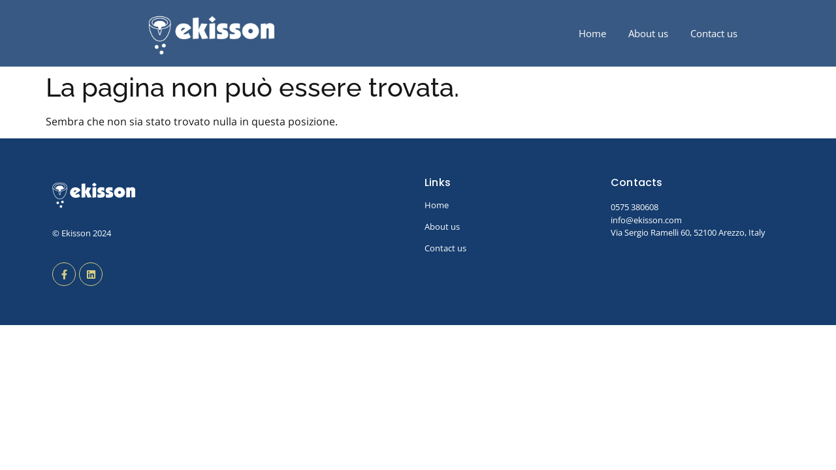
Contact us (713, 33)
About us (648, 33)
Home (592, 33)
